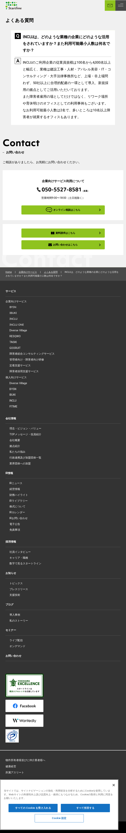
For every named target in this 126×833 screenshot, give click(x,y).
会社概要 (14, 440)
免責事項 (14, 529)
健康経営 (10, 766)
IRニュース (15, 483)
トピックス (16, 583)
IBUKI (13, 313)
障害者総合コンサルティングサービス (32, 353)
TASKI (13, 342)
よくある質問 (51, 272)
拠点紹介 (14, 446)
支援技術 (14, 594)
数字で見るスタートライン (25, 563)
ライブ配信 (16, 640)
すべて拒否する (85, 812)
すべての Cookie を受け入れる (33, 812)
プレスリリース (18, 589)
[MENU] (120, 5)
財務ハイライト (18, 494)
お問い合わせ (13, 655)
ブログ (9, 604)
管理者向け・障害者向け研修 (26, 359)
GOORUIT (15, 347)
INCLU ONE (16, 324)
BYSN (12, 307)
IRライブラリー (18, 500)
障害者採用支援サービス (24, 371)
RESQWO (15, 336)
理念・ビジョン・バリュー (25, 428)
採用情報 (10, 541)
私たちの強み (17, 451)
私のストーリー (18, 620)
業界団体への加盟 (20, 463)
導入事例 (14, 614)
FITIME (13, 406)
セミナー (10, 630)
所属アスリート (14, 772)
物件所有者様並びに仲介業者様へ (25, 760)
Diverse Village (18, 330)
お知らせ (10, 573)
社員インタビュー (20, 551)
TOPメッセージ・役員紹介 (25, 434)
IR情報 (9, 473)
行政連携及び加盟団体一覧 (25, 457)
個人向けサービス (16, 377)
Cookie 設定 (59, 822)
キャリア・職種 (18, 557)
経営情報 (14, 489)
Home (8, 272)
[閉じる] (114, 789)
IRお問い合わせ (18, 518)
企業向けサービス (28, 272)
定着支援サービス (20, 365)
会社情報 (10, 418)
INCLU (13, 319)
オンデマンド (17, 646)
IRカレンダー (17, 512)
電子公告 (14, 524)
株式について (17, 506)
